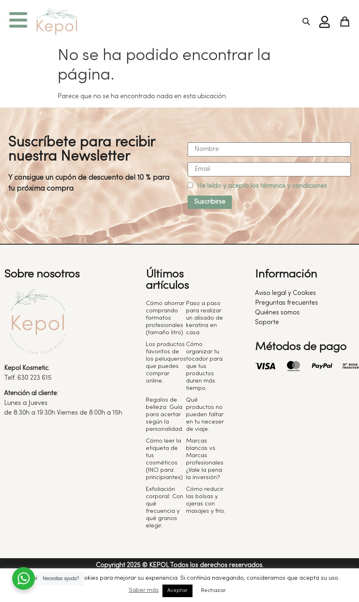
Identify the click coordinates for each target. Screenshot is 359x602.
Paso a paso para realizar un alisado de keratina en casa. (204, 318)
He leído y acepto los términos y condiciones (262, 186)
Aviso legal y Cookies (285, 293)
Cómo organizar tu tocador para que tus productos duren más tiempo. (204, 366)
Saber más (144, 590)
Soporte (267, 322)
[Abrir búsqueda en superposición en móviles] (306, 22)
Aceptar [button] (177, 590)
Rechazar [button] (213, 590)
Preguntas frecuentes (286, 303)
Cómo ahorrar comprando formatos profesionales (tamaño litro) (165, 318)
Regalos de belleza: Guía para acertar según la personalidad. (164, 414)
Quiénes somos (277, 313)
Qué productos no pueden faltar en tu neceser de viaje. (205, 414)
